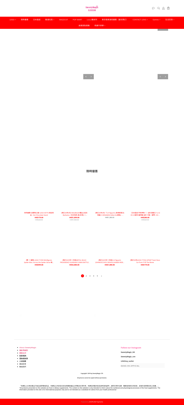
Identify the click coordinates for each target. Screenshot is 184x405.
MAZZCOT (63, 19)
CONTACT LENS (140, 19)
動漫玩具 (49, 19)
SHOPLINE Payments (96, 402)
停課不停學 (100, 25)
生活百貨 (170, 19)
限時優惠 (24, 19)
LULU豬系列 (92, 19)
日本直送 (37, 19)
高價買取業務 (84, 25)
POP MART (77, 19)
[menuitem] (82, 275)
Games (157, 19)
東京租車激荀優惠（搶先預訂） (115, 19)
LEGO (13, 19)
